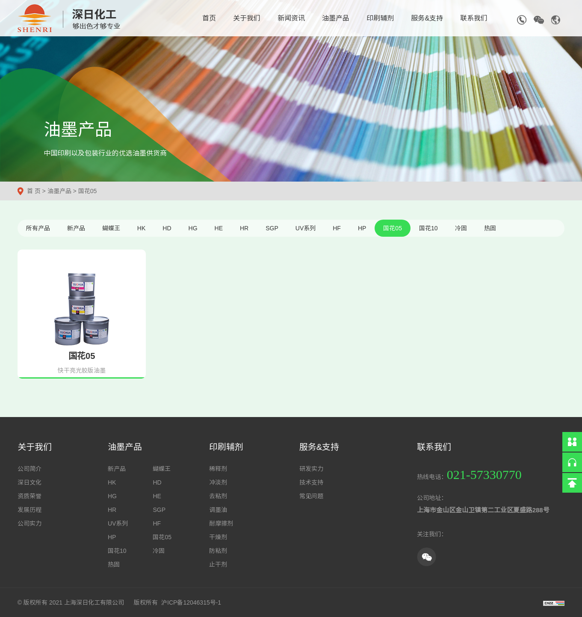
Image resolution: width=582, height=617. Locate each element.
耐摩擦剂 (221, 523)
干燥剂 (218, 537)
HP (362, 228)
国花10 (428, 228)
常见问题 (311, 496)
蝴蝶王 (111, 228)
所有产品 (38, 228)
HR (244, 228)
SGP (272, 228)
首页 (209, 18)
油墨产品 (335, 18)
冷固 (461, 228)
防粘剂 (218, 550)
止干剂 (218, 564)
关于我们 (246, 18)
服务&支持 (427, 18)
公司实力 (29, 523)
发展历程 (29, 509)
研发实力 (311, 468)
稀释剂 (218, 468)
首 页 (34, 191)
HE (219, 228)
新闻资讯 (291, 18)
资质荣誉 (29, 496)
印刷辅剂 (380, 18)
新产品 (76, 228)
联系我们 (473, 18)
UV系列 (305, 228)
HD (166, 228)
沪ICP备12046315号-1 (191, 602)
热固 (490, 228)
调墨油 (218, 509)
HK (141, 228)
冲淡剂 (218, 482)
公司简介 (29, 468)
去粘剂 (218, 496)
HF (337, 228)
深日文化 (29, 482)
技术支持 (311, 482)
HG (193, 228)
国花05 (87, 191)
